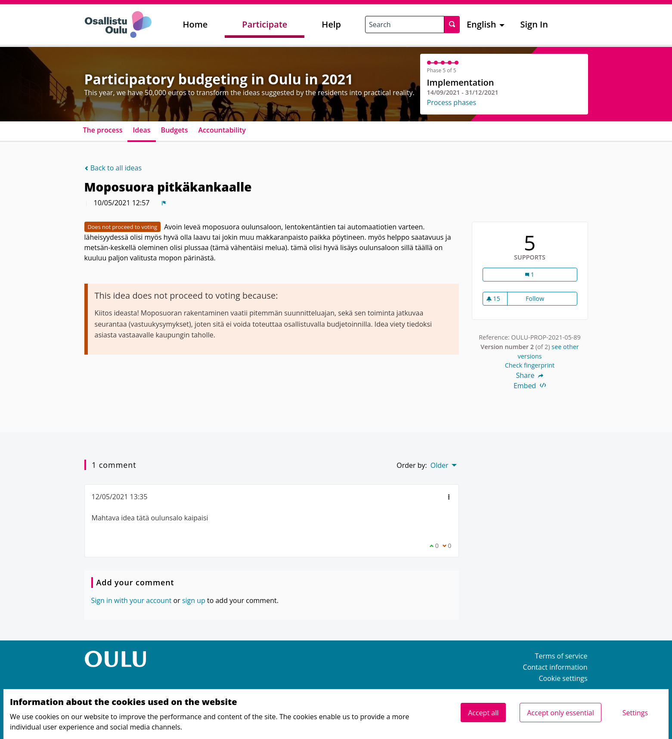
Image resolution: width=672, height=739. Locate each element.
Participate (264, 24)
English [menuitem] (481, 24)
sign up (193, 600)
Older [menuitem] (439, 465)
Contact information (555, 667)
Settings (635, 712)
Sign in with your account (131, 600)
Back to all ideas (113, 168)
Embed (530, 385)
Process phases (452, 102)
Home (195, 24)
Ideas (141, 130)
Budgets (174, 130)
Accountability (221, 130)
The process (103, 130)
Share (530, 375)
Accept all (483, 712)
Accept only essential (560, 712)
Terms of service (561, 656)
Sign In (534, 24)
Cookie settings (563, 678)
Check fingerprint (530, 365)
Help (331, 24)
